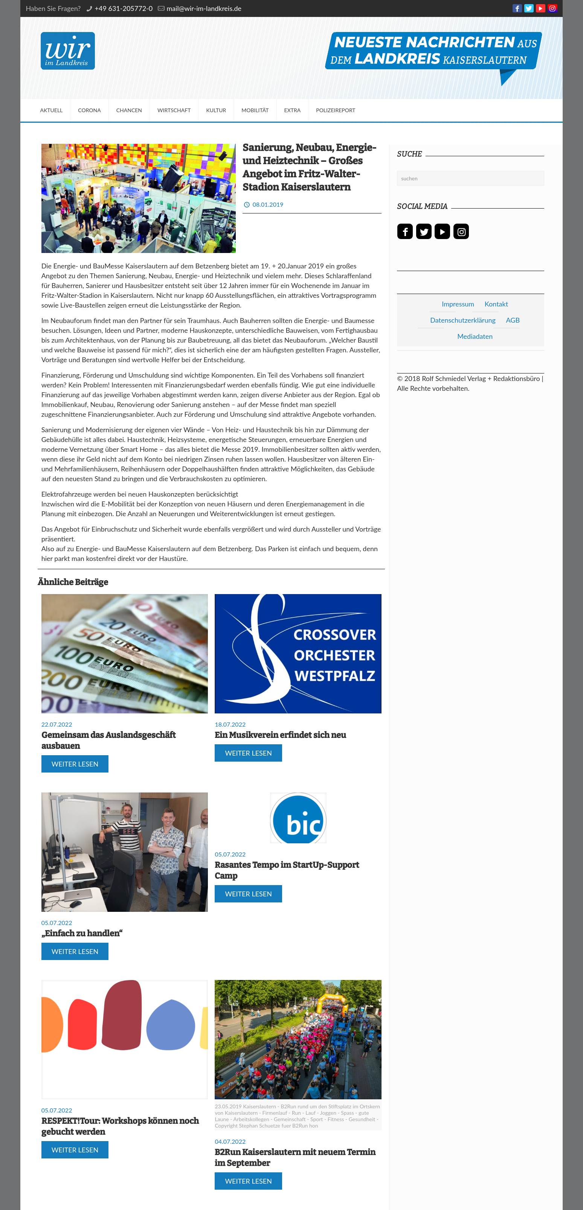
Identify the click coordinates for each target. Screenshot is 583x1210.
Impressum (458, 304)
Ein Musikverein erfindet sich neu (280, 735)
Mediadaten (475, 336)
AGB (513, 320)
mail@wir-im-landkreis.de (203, 8)
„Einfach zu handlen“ (81, 933)
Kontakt (496, 304)
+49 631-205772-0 (124, 8)
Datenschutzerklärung (463, 320)
